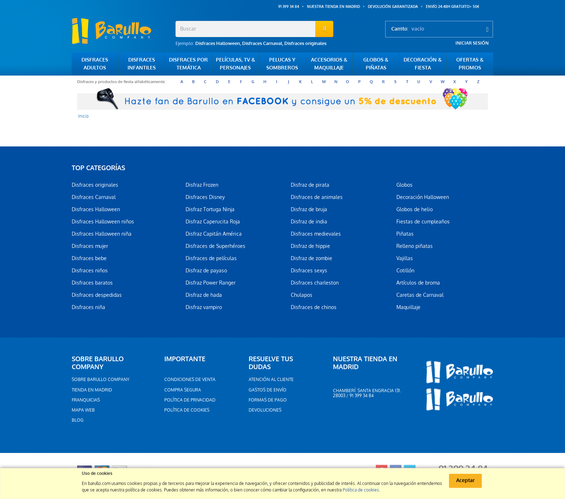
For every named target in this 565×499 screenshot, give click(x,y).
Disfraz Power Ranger (211, 282)
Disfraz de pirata (310, 185)
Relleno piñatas (414, 246)
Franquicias (86, 400)
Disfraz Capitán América (214, 233)
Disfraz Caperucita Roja (213, 221)
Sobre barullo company (100, 379)
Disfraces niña (88, 307)
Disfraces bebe (89, 258)
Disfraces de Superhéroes (215, 246)
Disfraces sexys (309, 270)
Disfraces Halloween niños (103, 221)
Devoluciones (265, 410)
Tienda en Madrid (92, 390)
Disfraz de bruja (309, 209)
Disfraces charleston (315, 282)
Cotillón (405, 270)
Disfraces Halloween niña (102, 233)
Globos (404, 185)
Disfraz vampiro (204, 307)
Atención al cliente (271, 379)
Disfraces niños (90, 270)
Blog (78, 420)
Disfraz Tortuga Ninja (210, 209)
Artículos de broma (418, 282)
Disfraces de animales (317, 197)
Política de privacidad (189, 400)
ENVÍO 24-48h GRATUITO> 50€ (452, 6)
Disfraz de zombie (311, 258)
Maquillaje (408, 307)
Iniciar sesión (472, 43)
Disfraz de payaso (206, 270)
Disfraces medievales (316, 233)
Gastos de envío (267, 390)
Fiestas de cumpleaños (423, 221)
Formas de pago (268, 400)
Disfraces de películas (211, 258)
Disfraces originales (305, 43)
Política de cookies (186, 410)
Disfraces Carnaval (262, 43)
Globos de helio (414, 209)
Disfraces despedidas (97, 295)
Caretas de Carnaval (420, 295)
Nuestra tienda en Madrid (333, 6)
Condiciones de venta (189, 379)
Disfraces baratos (92, 282)
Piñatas (405, 233)
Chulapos (301, 295)
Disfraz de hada (204, 295)
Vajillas (404, 258)
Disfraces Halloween (217, 43)
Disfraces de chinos (314, 307)
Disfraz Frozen (202, 185)
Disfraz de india (309, 221)
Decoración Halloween (422, 197)
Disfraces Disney (205, 197)
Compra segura (182, 390)
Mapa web (83, 410)
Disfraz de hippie (310, 246)
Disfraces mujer (90, 246)
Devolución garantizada (393, 6)
